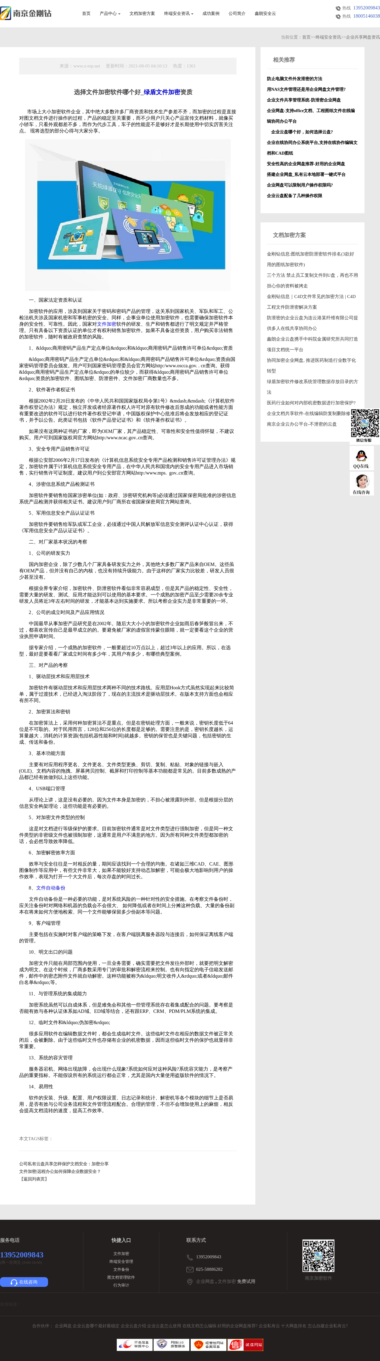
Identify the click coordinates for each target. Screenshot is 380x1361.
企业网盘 (205, 1281)
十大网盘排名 (293, 1326)
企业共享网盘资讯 (363, 37)
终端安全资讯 (178, 14)
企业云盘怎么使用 (164, 1326)
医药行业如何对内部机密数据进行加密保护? (311, 402)
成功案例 (210, 14)
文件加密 (121, 1253)
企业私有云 (270, 1326)
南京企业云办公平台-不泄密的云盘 (302, 424)
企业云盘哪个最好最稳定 (97, 1326)
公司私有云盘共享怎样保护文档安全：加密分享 (64, 1164)
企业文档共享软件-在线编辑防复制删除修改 (311, 413)
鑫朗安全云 (265, 14)
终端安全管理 (121, 1261)
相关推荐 (284, 60)
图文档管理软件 (121, 1277)
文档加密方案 (142, 14)
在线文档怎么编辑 (199, 1326)
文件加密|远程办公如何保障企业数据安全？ (60, 1171)
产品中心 (110, 14)
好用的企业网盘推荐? (238, 1326)
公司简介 (237, 14)
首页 (86, 14)
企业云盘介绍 (134, 1326)
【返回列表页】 (34, 1179)
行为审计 (121, 1285)
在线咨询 (24, 1282)
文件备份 (121, 1269)
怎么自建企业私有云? (328, 1326)
